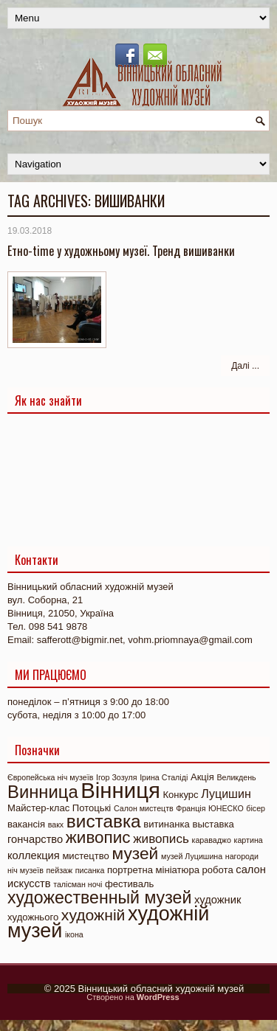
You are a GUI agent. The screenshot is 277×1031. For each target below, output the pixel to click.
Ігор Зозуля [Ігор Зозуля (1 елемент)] (116, 777)
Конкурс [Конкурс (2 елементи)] (180, 794)
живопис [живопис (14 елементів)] (98, 837)
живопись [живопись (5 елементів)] (161, 839)
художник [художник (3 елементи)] (217, 900)
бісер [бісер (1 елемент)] (255, 808)
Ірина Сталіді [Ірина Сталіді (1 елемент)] (164, 777)
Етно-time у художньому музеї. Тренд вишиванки (121, 251)
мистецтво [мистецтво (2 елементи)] (85, 855)
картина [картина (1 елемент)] (248, 840)
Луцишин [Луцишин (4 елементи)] (225, 793)
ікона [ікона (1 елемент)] (74, 934)
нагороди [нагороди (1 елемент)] (242, 856)
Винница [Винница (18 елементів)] (42, 792)
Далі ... (245, 366)
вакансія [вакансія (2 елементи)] (26, 824)
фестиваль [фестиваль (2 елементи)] (129, 883)
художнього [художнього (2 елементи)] (32, 917)
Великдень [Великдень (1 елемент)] (236, 777)
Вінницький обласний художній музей (161, 988)
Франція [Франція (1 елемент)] (190, 808)
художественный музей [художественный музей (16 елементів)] (99, 897)
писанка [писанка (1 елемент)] (90, 870)
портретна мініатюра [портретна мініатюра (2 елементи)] (153, 869)
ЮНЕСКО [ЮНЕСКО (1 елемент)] (226, 808)
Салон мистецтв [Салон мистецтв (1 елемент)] (144, 808)
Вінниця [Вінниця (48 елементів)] (120, 790)
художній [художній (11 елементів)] (93, 914)
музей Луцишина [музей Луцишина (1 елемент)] (191, 856)
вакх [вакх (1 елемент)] (56, 824)
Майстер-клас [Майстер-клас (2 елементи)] (38, 807)
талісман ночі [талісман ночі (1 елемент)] (77, 884)
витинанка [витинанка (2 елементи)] (166, 824)
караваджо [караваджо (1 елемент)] (211, 840)
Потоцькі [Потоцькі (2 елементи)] (91, 807)
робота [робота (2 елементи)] (217, 869)
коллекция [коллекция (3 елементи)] (33, 855)
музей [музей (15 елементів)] (135, 853)
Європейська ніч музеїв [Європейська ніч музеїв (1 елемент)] (50, 777)
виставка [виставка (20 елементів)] (103, 821)
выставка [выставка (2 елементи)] (212, 824)
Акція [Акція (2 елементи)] (202, 776)
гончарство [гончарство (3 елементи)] (35, 839)
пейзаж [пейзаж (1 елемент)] (59, 870)
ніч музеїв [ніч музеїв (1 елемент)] (25, 870)
